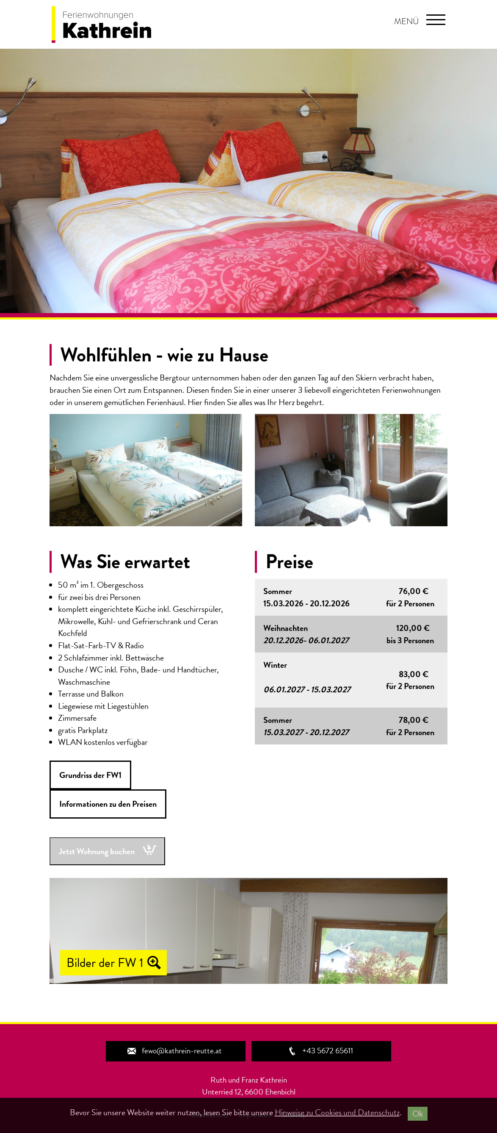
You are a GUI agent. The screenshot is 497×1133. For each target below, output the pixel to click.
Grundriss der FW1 (90, 775)
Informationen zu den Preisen (108, 803)
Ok (417, 1113)
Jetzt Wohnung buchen (97, 851)
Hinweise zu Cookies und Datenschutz (337, 1112)
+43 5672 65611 (320, 1050)
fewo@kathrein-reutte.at (174, 1050)
